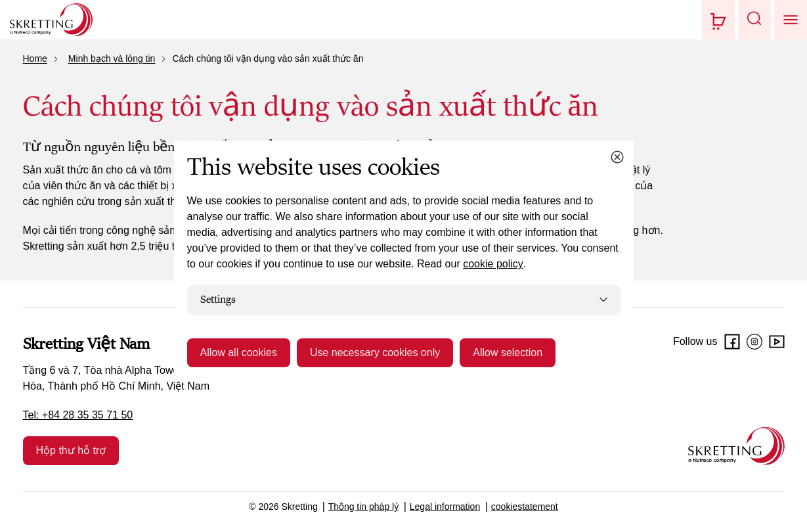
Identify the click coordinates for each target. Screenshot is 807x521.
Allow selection (507, 352)
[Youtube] (777, 342)
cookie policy (493, 263)
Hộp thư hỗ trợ (71, 450)
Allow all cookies (238, 352)
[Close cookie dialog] (617, 157)
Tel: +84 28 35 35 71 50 (78, 414)
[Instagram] (754, 342)
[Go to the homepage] (736, 445)
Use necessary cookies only (375, 352)
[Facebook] (732, 342)
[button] (754, 19)
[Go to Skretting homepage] (51, 19)
